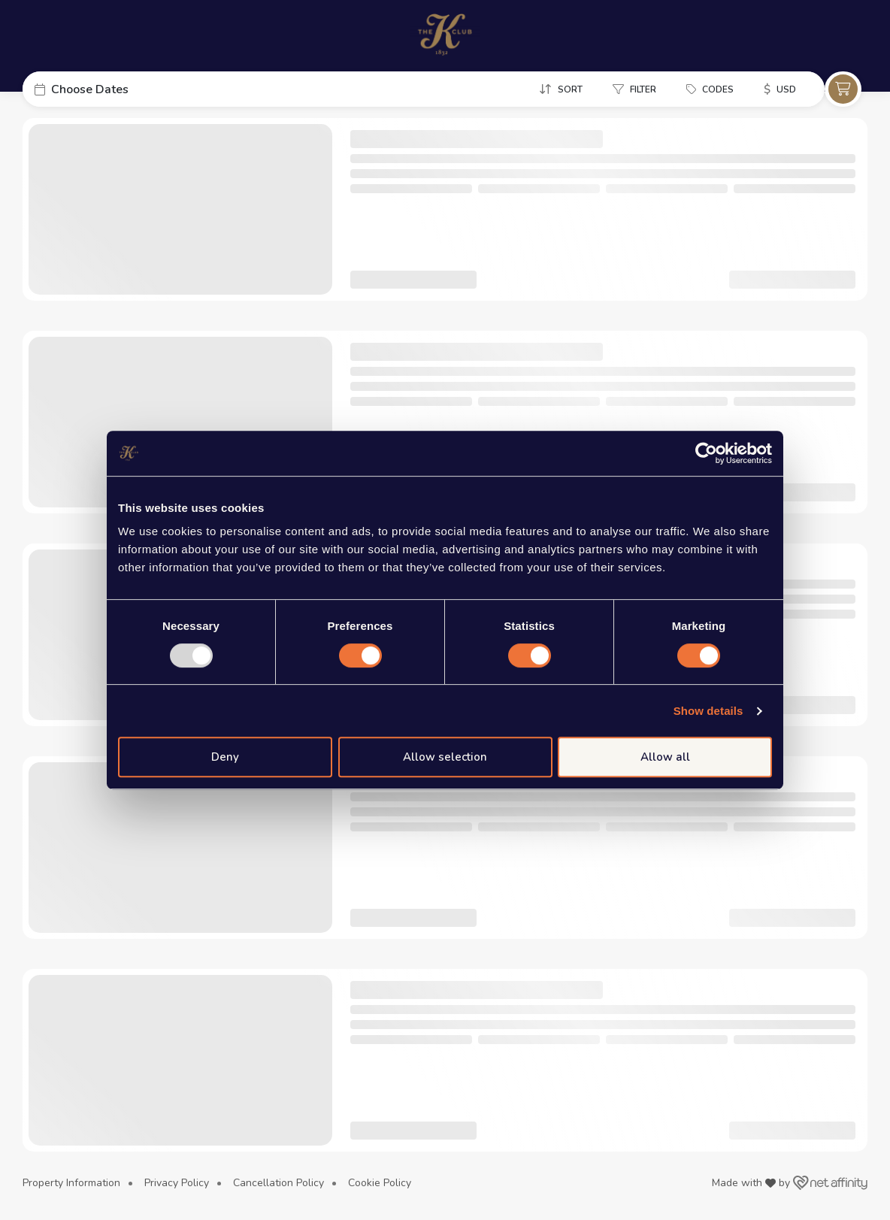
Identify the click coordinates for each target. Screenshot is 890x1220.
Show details (708, 710)
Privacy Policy (176, 1182)
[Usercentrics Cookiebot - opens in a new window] (706, 453)
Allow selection (445, 756)
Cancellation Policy (278, 1182)
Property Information (71, 1182)
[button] (135, 89)
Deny (225, 756)
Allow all (665, 756)
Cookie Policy (379, 1182)
